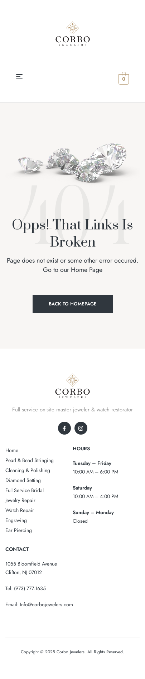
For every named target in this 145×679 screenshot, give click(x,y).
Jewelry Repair (20, 500)
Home (11, 450)
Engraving (16, 520)
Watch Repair (19, 510)
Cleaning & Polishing (27, 470)
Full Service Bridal (24, 490)
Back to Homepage (73, 303)
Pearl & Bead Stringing (29, 460)
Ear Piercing (18, 530)
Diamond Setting (23, 480)
